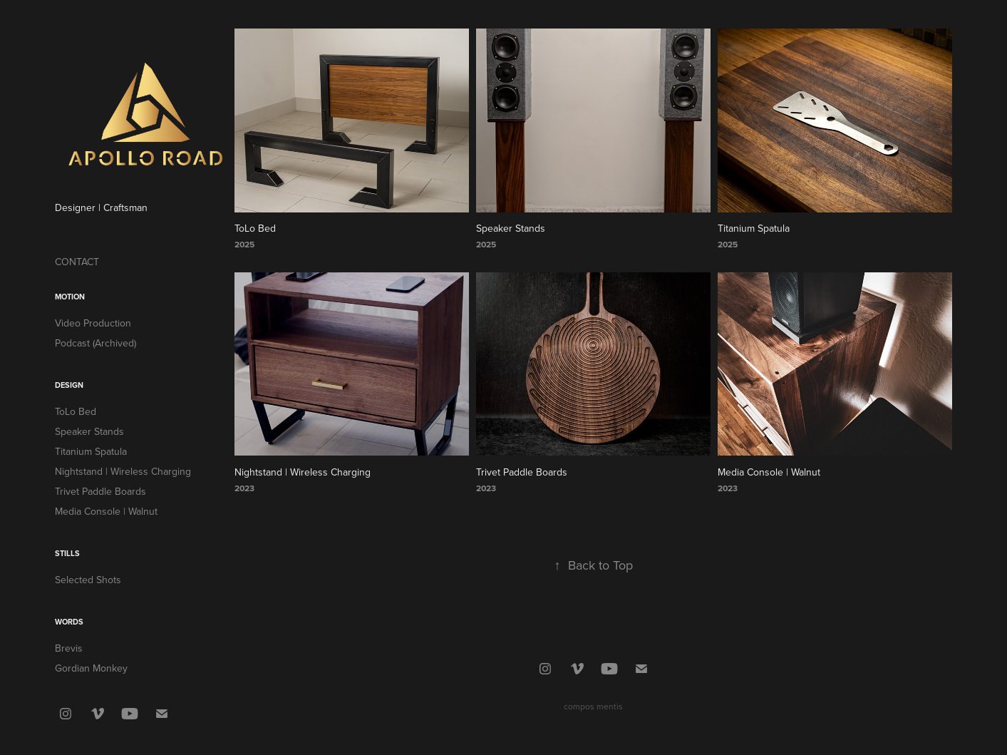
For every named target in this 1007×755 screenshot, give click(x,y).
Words (69, 621)
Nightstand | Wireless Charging (123, 471)
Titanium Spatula (91, 451)
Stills (67, 553)
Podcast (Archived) (95, 343)
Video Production (93, 323)
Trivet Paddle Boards (100, 491)
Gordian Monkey (91, 668)
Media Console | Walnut (106, 511)
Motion (70, 296)
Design (69, 385)
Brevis (69, 648)
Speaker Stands (89, 431)
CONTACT (77, 262)
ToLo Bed (75, 411)
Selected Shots (88, 579)
